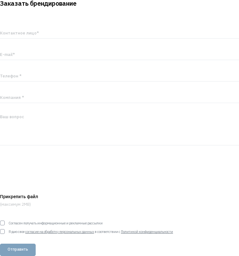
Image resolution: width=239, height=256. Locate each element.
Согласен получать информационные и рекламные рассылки (51, 223)
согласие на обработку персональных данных (59, 231)
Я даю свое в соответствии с (86, 231)
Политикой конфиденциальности (147, 231)
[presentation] (48, 169)
